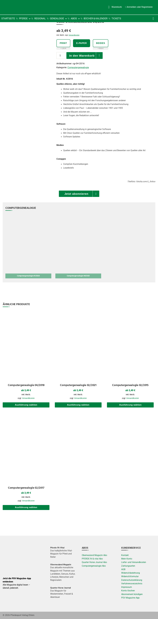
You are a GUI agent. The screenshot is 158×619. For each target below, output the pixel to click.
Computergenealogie (78, 67)
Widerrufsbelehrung (130, 573)
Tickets (116, 18)
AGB (123, 569)
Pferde (23, 18)
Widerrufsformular (130, 576)
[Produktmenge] (61, 55)
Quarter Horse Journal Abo (94, 562)
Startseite (8, 18)
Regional (40, 18)
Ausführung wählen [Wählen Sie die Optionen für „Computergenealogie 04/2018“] (26, 405)
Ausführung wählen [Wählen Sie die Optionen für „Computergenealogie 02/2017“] (26, 507)
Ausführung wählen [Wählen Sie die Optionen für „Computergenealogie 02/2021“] (78, 405)
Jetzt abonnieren (76, 193)
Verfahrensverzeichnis (131, 583)
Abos (74, 18)
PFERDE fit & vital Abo (92, 559)
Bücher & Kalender (95, 18)
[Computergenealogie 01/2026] (28, 246)
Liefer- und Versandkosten (133, 562)
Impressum (126, 587)
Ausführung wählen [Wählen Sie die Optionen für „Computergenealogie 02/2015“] (130, 405)
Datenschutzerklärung (131, 580)
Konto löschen (128, 590)
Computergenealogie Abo (94, 566)
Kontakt (125, 555)
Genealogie (57, 18)
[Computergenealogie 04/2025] (78, 246)
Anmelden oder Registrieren (140, 7)
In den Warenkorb (82, 55)
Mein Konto (126, 559)
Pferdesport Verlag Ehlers (22, 615)
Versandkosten (74, 35)
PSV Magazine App (130, 598)
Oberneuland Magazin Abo (94, 555)
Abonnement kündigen (132, 594)
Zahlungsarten (128, 566)
